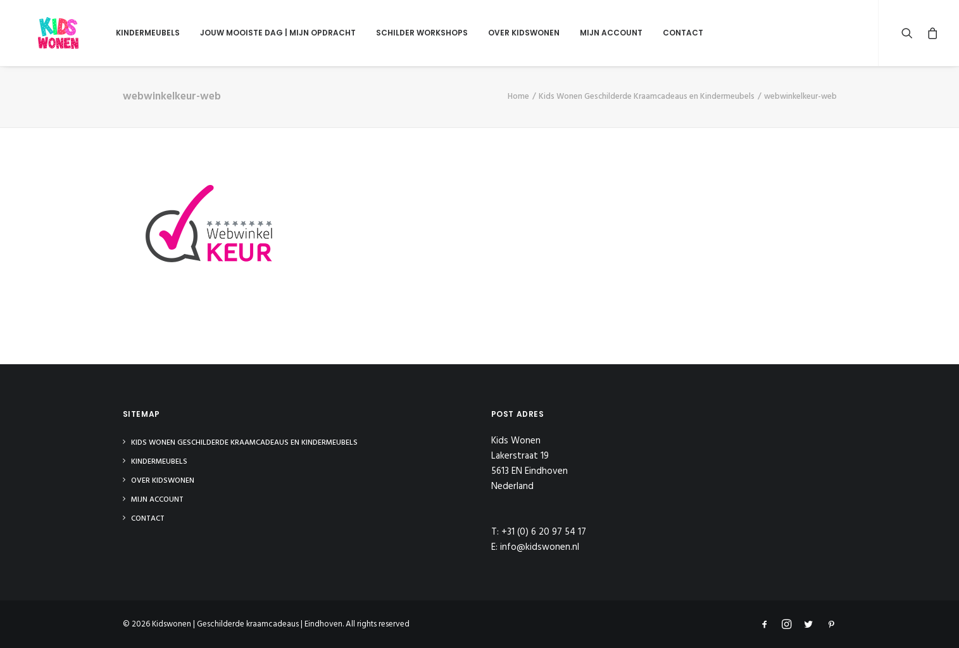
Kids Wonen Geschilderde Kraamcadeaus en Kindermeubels (647, 96)
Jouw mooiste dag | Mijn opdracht (251, 32)
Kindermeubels (121, 32)
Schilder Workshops (395, 32)
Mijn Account (584, 32)
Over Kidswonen (497, 32)
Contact (656, 32)
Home (518, 96)
